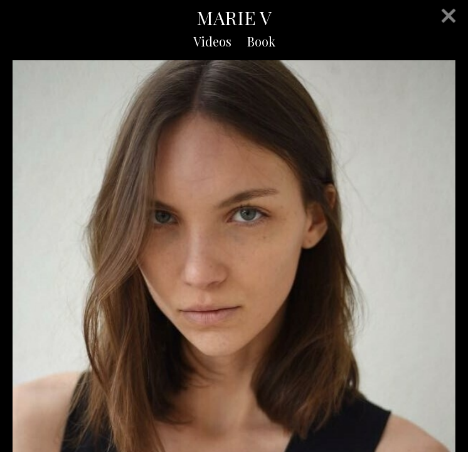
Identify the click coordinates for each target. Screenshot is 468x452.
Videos (212, 41)
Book (261, 41)
